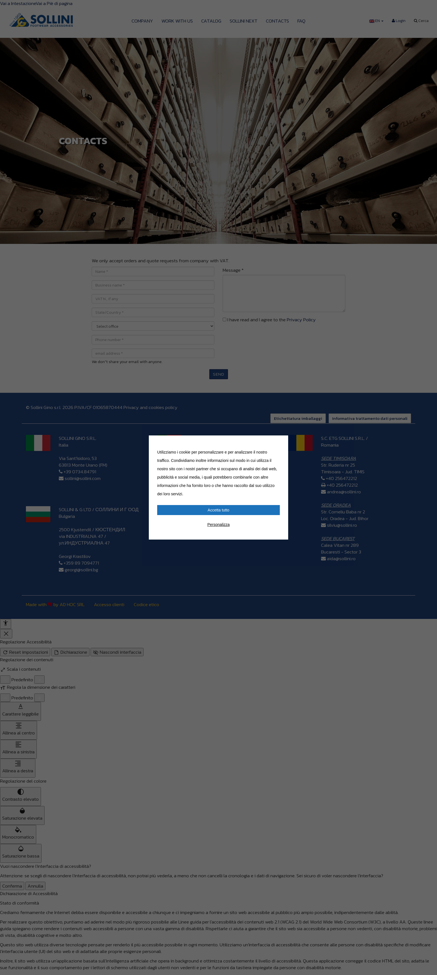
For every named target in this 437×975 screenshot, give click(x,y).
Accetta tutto (218, 510)
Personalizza (218, 524)
